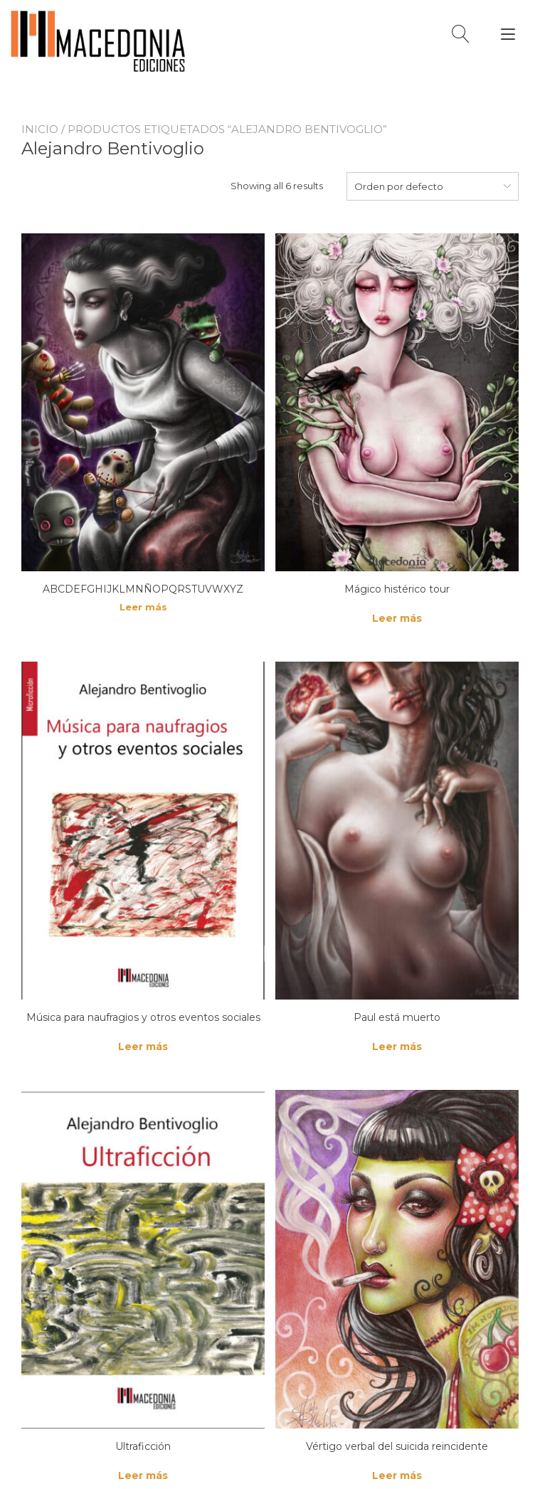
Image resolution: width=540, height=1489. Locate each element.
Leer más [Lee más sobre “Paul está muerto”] (397, 1046)
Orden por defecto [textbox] (398, 186)
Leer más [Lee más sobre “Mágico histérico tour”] (397, 618)
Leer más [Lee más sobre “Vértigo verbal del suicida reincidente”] (397, 1475)
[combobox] (432, 186)
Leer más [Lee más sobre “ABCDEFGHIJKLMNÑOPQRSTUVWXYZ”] (143, 607)
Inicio (39, 129)
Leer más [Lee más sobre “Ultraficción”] (143, 1475)
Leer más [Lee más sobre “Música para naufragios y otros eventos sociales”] (143, 1046)
